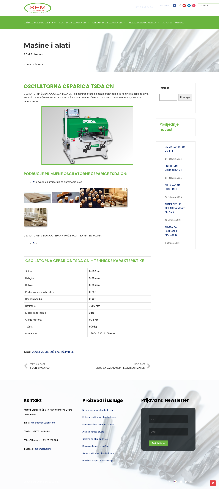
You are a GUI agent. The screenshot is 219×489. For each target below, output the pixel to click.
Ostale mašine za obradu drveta (98, 424)
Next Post (116, 366)
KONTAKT (29, 31)
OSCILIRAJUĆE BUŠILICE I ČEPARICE (53, 351)
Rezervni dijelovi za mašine (95, 446)
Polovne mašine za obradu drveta (99, 417)
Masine (39, 64)
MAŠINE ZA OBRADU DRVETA (38, 23)
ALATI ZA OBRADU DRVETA (73, 23)
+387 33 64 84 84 (143, 7)
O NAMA (179, 23)
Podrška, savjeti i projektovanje (97, 460)
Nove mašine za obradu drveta (97, 410)
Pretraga (164, 87)
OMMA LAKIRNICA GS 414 (175, 148)
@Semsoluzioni (43, 449)
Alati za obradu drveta (93, 431)
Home (27, 64)
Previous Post (59, 366)
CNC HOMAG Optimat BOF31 (173, 168)
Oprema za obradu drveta (95, 439)
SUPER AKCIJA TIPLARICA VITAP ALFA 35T (174, 208)
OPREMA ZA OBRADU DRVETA (108, 23)
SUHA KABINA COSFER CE (172, 187)
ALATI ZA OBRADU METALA (142, 23)
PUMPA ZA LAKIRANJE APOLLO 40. (171, 231)
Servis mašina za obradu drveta (98, 453)
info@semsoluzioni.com (43, 422)
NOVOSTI (167, 23)
